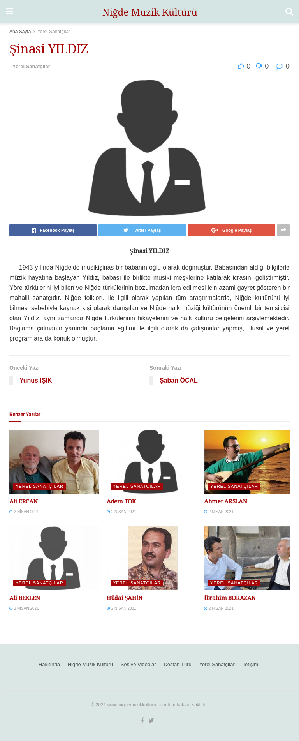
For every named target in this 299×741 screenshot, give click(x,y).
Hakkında (49, 664)
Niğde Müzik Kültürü (90, 664)
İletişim (250, 664)
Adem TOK (121, 501)
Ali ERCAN (23, 501)
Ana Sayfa (20, 31)
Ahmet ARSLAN (225, 501)
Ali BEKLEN (24, 598)
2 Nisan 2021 (24, 512)
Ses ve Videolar (138, 664)
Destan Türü (177, 664)
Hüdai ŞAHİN (124, 598)
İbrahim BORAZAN (229, 598)
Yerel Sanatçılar (53, 31)
